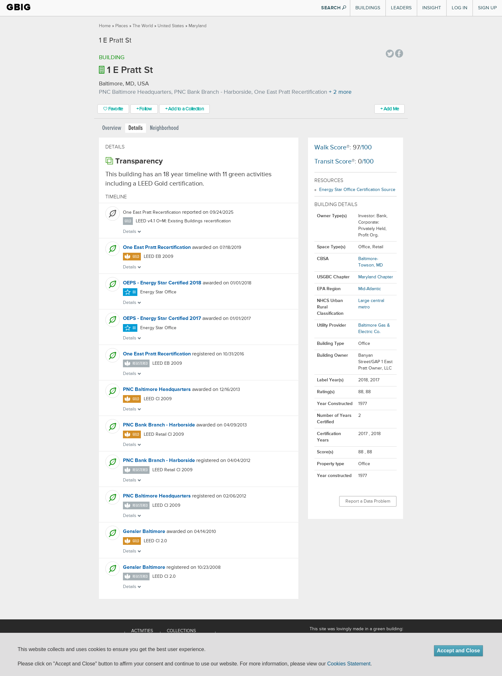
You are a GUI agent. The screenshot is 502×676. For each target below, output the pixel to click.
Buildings (367, 7)
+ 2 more (340, 92)
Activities (142, 631)
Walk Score (330, 148)
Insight (431, 7)
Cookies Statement (348, 663)
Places (121, 26)
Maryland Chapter (375, 277)
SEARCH (333, 8)
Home (105, 26)
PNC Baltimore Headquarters (157, 389)
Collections (181, 631)
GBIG (18, 7)
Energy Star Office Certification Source (357, 189)
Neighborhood (164, 128)
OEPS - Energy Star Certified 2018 (162, 283)
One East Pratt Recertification (157, 247)
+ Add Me (389, 109)
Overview (111, 128)
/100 (362, 148)
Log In (459, 7)
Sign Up (487, 7)
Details (135, 128)
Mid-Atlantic (369, 289)
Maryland (197, 26)
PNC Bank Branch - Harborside (159, 425)
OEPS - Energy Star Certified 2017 (162, 318)
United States (171, 26)
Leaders (401, 7)
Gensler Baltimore (144, 531)
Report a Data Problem (367, 501)
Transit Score (333, 162)
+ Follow (144, 109)
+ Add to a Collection (184, 109)
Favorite (113, 109)
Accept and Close (458, 650)
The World (143, 26)
